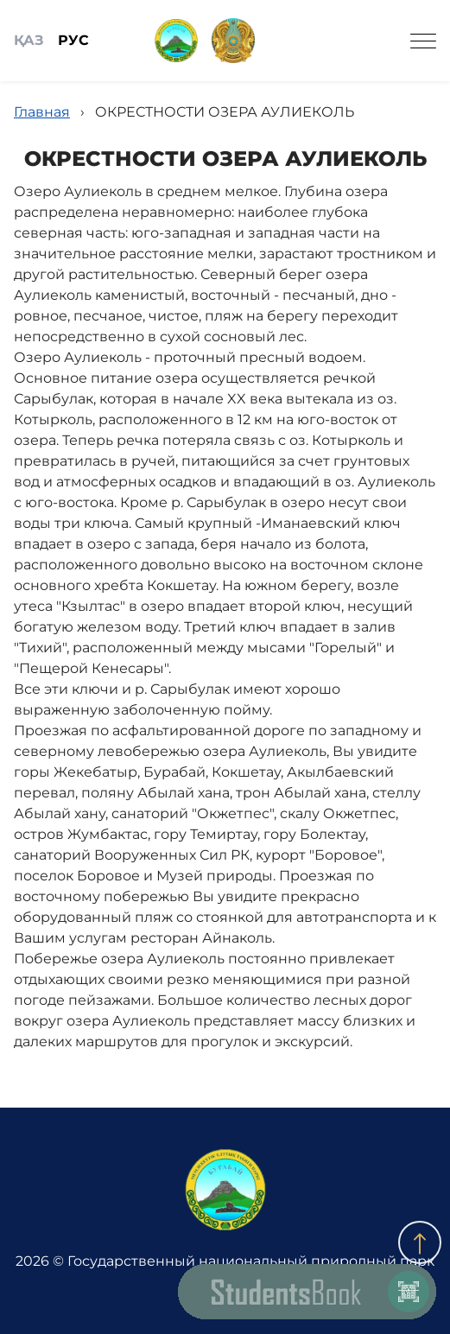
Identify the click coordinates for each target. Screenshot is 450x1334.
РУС (73, 40)
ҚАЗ (29, 40)
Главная (42, 112)
